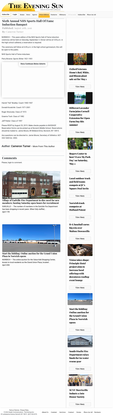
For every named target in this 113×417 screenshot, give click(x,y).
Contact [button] (71, 412)
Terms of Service (14, 410)
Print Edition (44, 15)
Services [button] (62, 412)
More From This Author (44, 146)
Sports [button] (34, 15)
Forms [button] (78, 412)
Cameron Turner (21, 146)
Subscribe (5, 14)
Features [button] (54, 15)
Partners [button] (97, 412)
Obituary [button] (62, 15)
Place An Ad (91, 15)
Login (15, 14)
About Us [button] (45, 412)
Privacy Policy (24, 410)
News (28, 15)
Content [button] (54, 412)
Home (22, 15)
